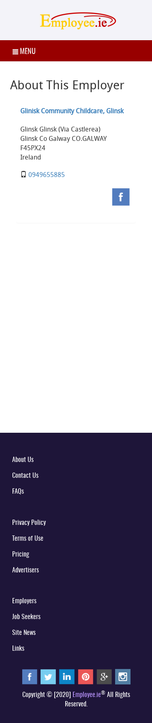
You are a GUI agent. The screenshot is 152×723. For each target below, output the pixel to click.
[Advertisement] (76, 344)
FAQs (18, 491)
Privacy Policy (29, 523)
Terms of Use (27, 538)
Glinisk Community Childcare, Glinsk (72, 110)
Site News (24, 633)
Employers (24, 601)
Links (18, 648)
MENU (24, 52)
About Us (23, 460)
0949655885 (46, 174)
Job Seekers (26, 617)
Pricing (20, 554)
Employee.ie (87, 695)
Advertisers (25, 570)
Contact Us (25, 476)
